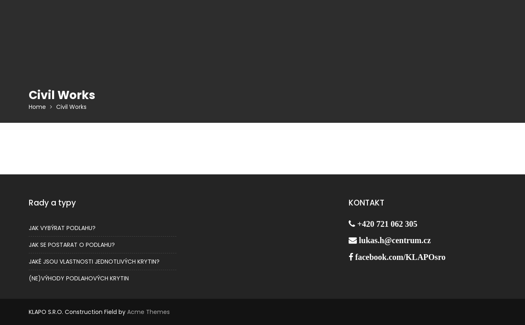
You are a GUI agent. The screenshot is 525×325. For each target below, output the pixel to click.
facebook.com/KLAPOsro (400, 257)
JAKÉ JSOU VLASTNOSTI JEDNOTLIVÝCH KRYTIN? (94, 261)
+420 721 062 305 (387, 224)
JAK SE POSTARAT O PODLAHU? (72, 245)
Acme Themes (148, 312)
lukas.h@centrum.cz (395, 240)
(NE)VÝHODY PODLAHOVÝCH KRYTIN (79, 278)
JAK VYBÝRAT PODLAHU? (62, 228)
